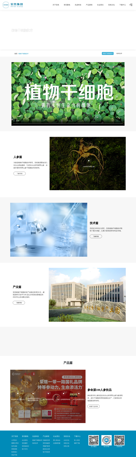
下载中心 (122, 5)
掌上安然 (77, 430)
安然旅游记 (25, 436)
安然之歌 (66, 436)
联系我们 (14, 442)
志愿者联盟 (56, 433)
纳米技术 (119, 53)
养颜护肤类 (46, 436)
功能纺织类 (46, 430)
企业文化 (66, 430)
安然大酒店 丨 (62, 452)
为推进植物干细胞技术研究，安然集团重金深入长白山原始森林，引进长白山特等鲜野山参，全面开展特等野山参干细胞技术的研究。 (30, 165)
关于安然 (56, 5)
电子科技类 (46, 442)
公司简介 (14, 430)
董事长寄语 (15, 433)
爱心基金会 (56, 430)
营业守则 (14, 444)
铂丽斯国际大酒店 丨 (50, 452)
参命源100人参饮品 (99, 379)
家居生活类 (46, 439)
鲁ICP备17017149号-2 (71, 454)
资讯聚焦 (67, 5)
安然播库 (25, 433)
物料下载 (77, 433)
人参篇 (17, 157)
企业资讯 (25, 430)
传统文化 (66, 433)
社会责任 (100, 5)
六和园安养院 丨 (72, 452)
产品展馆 (89, 5)
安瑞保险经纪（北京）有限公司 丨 (88, 452)
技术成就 (14, 436)
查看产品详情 (93, 396)
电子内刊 (25, 439)
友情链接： (40, 452)
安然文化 (111, 5)
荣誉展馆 (14, 439)
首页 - (16, 53)
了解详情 (19, 173)
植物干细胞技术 (108, 53)
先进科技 (78, 5)
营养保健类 (46, 433)
